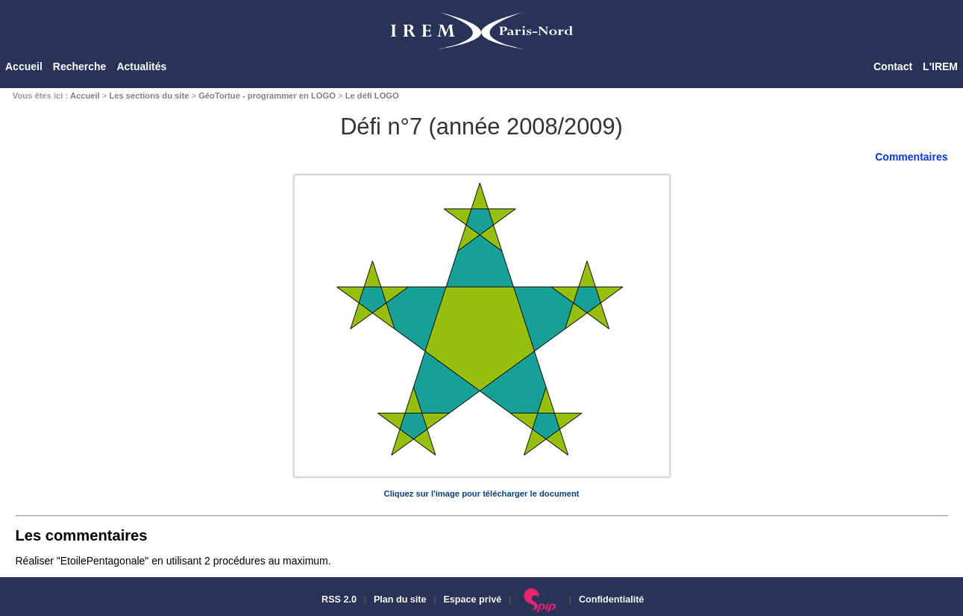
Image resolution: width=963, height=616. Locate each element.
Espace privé (472, 599)
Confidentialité (611, 599)
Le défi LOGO (372, 95)
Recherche (80, 66)
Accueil (24, 66)
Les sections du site (149, 95)
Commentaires (911, 157)
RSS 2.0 (338, 599)
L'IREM (940, 66)
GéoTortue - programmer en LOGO (267, 95)
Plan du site (400, 599)
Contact (892, 66)
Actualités (141, 66)
